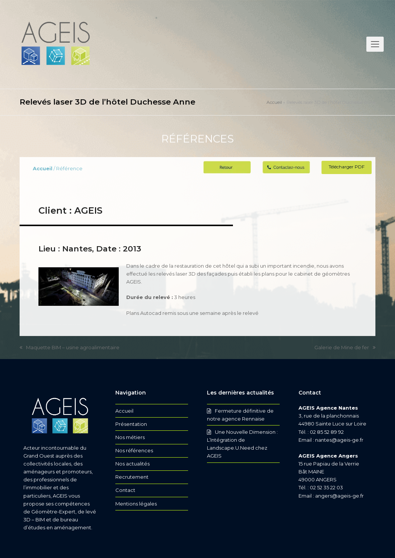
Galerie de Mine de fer (344, 347)
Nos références (134, 450)
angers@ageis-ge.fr (339, 496)
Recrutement (132, 477)
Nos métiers (130, 437)
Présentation (131, 424)
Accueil (274, 102)
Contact (125, 490)
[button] (375, 44)
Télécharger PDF (346, 167)
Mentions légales (136, 504)
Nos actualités (132, 464)
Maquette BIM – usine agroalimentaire (69, 347)
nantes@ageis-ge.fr (339, 440)
